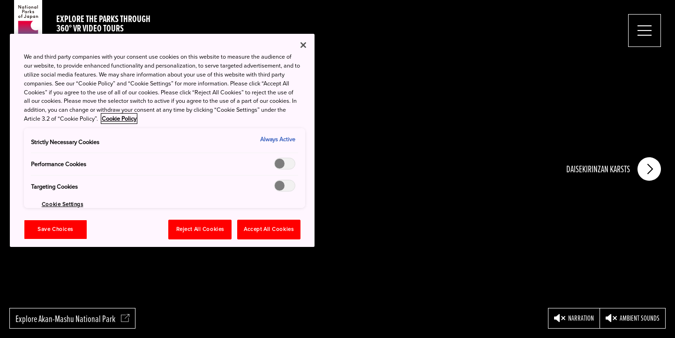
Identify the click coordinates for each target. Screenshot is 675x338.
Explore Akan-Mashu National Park (72, 319)
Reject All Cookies (200, 229)
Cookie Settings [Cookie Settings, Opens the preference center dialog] (62, 204)
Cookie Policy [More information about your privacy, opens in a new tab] (119, 118)
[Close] (303, 45)
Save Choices (55, 229)
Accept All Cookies (268, 229)
